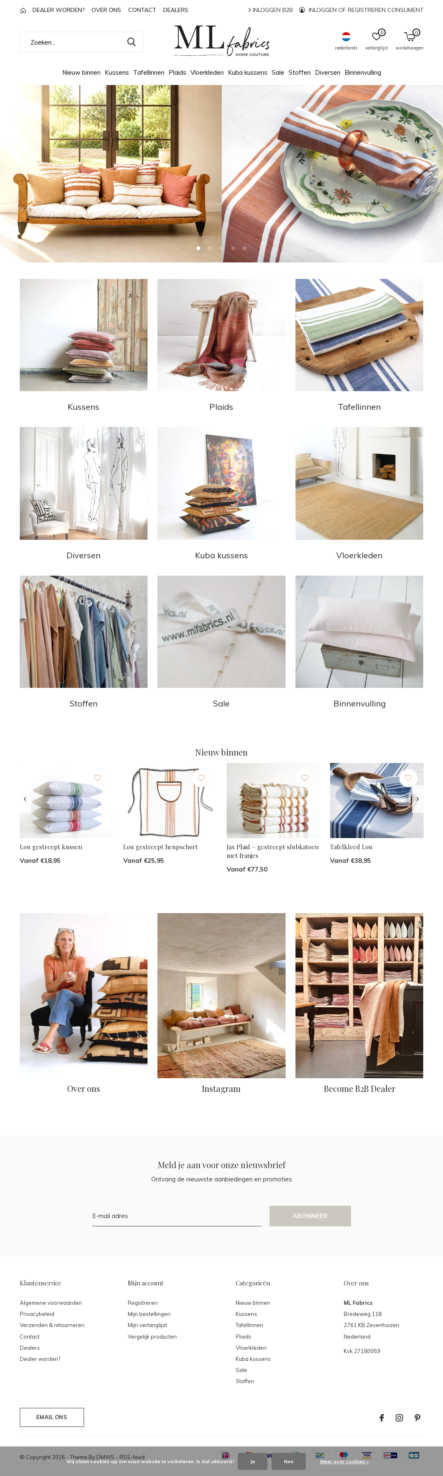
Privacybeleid (37, 1314)
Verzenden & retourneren (52, 1325)
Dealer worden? (58, 10)
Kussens (117, 72)
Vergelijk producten (152, 1336)
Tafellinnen (148, 72)
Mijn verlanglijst (147, 1325)
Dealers (175, 10)
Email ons (51, 1417)
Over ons (106, 10)
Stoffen (299, 72)
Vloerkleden (207, 72)
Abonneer (310, 1216)
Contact (142, 10)
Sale (278, 72)
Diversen (327, 72)
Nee (288, 1461)
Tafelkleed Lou (351, 847)
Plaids (177, 72)
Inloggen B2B (270, 10)
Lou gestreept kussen (51, 847)
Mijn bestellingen (149, 1314)
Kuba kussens (247, 72)
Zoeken (131, 42)
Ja (252, 1461)
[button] (198, 248)
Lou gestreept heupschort (160, 847)
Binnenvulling (363, 72)
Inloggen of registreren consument (361, 10)
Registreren (143, 1302)
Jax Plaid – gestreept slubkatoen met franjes (273, 851)
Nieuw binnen (81, 72)
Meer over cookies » (344, 1461)
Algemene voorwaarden (51, 1302)
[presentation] (25, 799)
